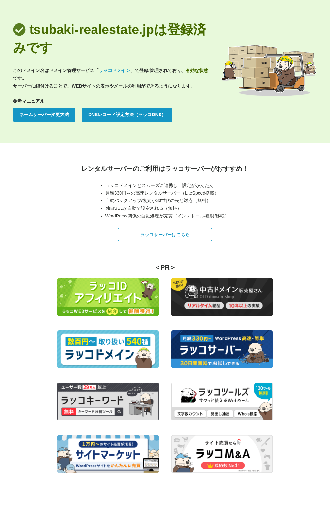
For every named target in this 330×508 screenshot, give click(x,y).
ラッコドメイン (114, 70)
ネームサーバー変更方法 (44, 114)
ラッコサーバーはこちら (165, 234)
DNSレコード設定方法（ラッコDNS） (127, 114)
